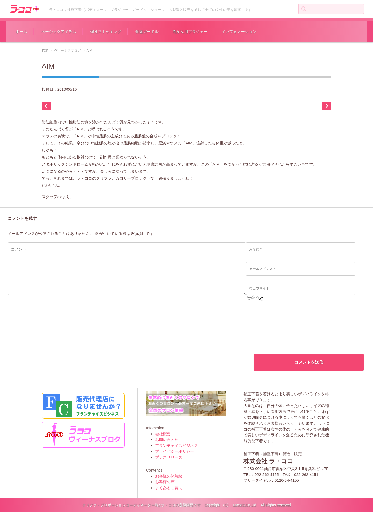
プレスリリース (168, 457)
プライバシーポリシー (174, 451)
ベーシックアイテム (58, 31)
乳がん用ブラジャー (190, 31)
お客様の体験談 (168, 476)
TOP (45, 50)
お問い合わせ (166, 439)
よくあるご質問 (168, 488)
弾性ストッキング (105, 31)
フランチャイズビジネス (176, 445)
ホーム (21, 31)
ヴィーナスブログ (67, 50)
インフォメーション (238, 31)
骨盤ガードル (147, 31)
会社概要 (163, 434)
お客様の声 (165, 482)
